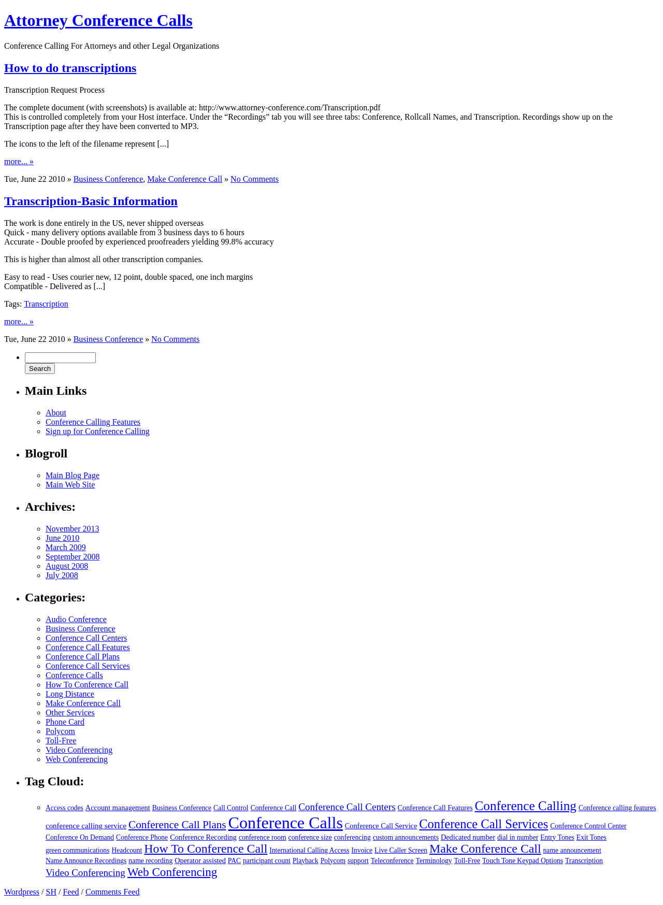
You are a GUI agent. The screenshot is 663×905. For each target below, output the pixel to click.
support (358, 861)
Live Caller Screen (400, 850)
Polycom (60, 731)
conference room (262, 837)
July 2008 (62, 575)
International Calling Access (309, 850)
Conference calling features (617, 808)
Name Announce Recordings (86, 861)
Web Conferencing (77, 759)
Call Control (231, 808)
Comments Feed (112, 891)
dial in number (517, 837)
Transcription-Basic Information (91, 201)
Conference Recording (203, 837)
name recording (150, 861)
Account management (117, 807)
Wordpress (21, 891)
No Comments (254, 179)
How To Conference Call (87, 684)
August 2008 (67, 566)
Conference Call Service (381, 826)
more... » (19, 161)
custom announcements (406, 837)
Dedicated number (468, 837)
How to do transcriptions (70, 68)
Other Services (70, 712)
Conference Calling (525, 806)
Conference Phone (142, 837)
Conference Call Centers (86, 638)
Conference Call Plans (83, 656)
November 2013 (72, 528)
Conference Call (274, 808)
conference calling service (86, 826)
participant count (267, 861)
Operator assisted (200, 860)
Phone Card (65, 721)
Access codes (64, 808)
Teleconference (392, 861)
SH (51, 891)
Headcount (126, 850)
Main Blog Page (72, 475)
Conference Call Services (88, 666)
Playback (306, 861)
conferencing (352, 837)
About (56, 412)
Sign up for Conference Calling (98, 431)
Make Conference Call (184, 179)
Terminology (434, 861)
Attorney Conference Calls (98, 20)
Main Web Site (70, 484)
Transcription (46, 303)
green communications (77, 850)
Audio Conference (76, 619)
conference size (310, 837)
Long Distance (70, 693)
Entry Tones (557, 837)
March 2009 (66, 547)
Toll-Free (61, 740)
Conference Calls (74, 675)
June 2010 (62, 538)
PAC (234, 861)
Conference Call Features (88, 647)
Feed (71, 891)
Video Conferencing (79, 749)
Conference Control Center (588, 826)
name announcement (572, 850)
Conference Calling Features (93, 422)
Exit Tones (591, 837)
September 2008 (72, 556)
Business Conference (108, 179)
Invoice (361, 850)
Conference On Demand (80, 837)
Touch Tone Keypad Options (522, 861)
